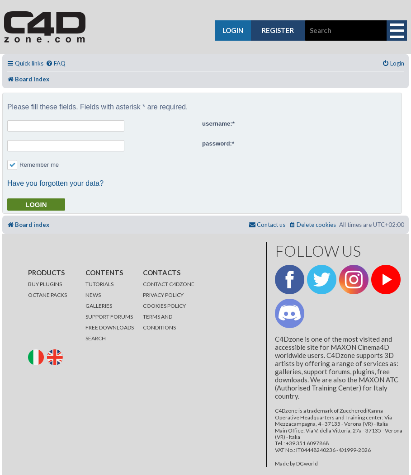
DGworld (307, 464)
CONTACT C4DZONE (168, 284)
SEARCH (95, 338)
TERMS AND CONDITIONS (159, 322)
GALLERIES (98, 305)
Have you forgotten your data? (55, 183)
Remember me (33, 164)
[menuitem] (56, 63)
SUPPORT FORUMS (109, 316)
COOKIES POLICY (164, 305)
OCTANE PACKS (47, 295)
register (278, 30)
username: (217, 123)
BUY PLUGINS (45, 284)
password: (217, 143)
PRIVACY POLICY (163, 295)
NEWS (93, 295)
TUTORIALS (99, 284)
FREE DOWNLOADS (109, 327)
